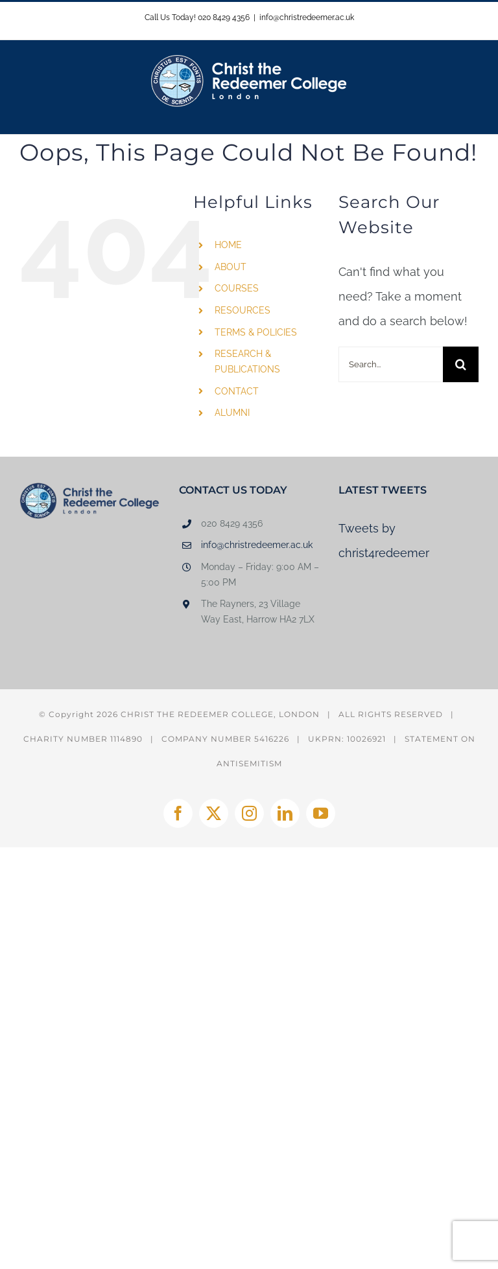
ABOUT (230, 267)
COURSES (237, 288)
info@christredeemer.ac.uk (306, 17)
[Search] (461, 364)
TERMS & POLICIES (256, 332)
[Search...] (390, 364)
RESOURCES (242, 310)
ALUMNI (232, 412)
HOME (228, 245)
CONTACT (237, 391)
